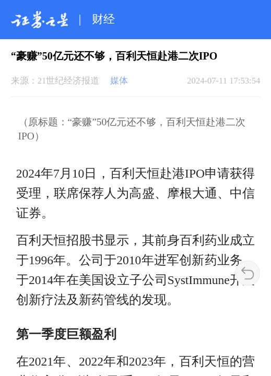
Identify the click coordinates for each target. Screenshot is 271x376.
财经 (103, 19)
